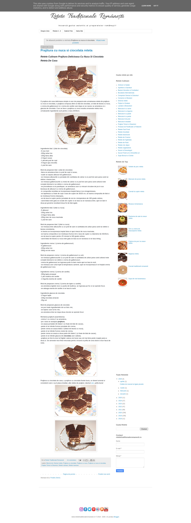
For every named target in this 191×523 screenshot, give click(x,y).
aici (92, 383)
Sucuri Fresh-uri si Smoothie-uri (129, 153)
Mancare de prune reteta (136, 179)
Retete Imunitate (123, 132)
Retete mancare (74, 465)
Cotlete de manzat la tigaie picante (132, 384)
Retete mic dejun (124, 145)
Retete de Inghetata (124, 140)
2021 (120, 410)
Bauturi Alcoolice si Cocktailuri (128, 90)
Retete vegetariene (124, 148)
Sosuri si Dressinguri (125, 150)
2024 (120, 401)
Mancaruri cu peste (124, 116)
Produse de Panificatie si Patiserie (129, 127)
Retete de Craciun (124, 137)
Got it (156, 6)
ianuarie (123, 394)
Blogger (116, 517)
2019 (120, 416)
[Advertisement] (135, 53)
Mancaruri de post (124, 119)
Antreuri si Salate (124, 85)
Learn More (146, 6)
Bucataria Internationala (126, 93)
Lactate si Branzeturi (125, 106)
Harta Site (79, 31)
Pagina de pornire (69, 474)
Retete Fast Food (124, 129)
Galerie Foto (68, 31)
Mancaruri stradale (124, 122)
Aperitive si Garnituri (125, 88)
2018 (120, 419)
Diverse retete (123, 101)
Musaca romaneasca (135, 204)
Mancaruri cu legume (125, 111)
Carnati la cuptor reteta (136, 191)
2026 (120, 379)
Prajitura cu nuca (82, 463)
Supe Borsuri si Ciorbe (125, 156)
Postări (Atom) (55, 478)
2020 (120, 413)
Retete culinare (63, 465)
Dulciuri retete (58, 463)
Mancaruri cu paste (124, 114)
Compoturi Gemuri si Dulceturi (128, 95)
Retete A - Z (57, 31)
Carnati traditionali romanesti (138, 266)
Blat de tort (49, 463)
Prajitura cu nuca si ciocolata (97, 463)
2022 (120, 407)
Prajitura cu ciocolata (69, 463)
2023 (120, 404)
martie (122, 388)
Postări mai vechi (104, 474)
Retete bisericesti (124, 135)
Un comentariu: (72, 460)
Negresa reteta (133, 254)
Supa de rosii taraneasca (137, 279)
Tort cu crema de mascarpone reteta (134, 230)
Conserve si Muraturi (125, 98)
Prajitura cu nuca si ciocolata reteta (66, 50)
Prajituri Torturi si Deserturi (50, 465)
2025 (120, 398)
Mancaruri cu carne (124, 108)
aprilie (122, 381)
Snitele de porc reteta (135, 167)
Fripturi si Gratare (124, 103)
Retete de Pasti (123, 142)
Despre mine (45, 31)
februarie (123, 391)
